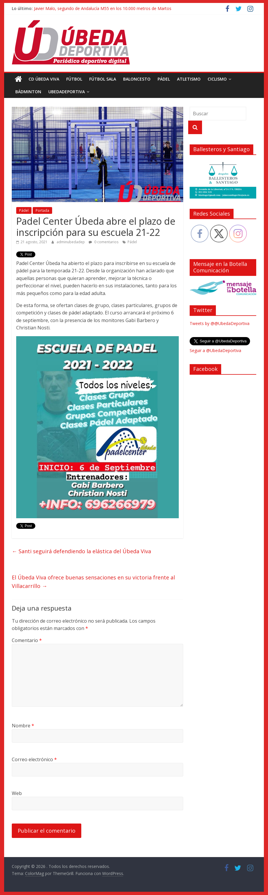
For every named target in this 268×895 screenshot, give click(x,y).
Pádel (164, 79)
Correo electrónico (34, 759)
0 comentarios (103, 241)
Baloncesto (136, 79)
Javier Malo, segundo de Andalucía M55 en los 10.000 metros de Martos (102, 8)
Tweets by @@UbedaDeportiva (219, 323)
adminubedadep (71, 241)
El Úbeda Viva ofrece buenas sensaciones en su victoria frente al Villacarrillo (93, 581)
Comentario (27, 640)
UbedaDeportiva (66, 91)
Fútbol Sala (102, 79)
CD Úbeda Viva (44, 79)
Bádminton (28, 91)
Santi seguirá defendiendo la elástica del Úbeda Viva (81, 551)
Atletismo (189, 79)
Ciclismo (217, 79)
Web (17, 793)
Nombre (23, 725)
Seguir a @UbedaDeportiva (215, 350)
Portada (42, 210)
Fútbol (74, 79)
